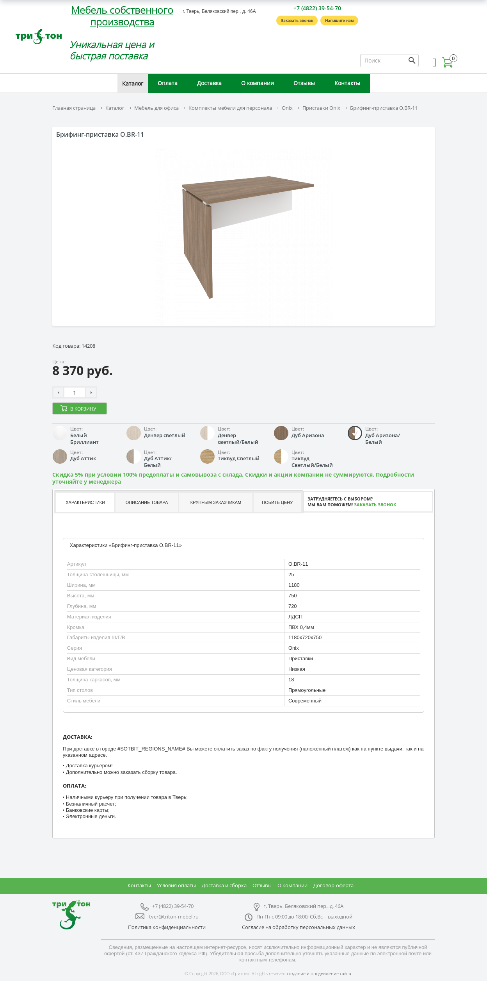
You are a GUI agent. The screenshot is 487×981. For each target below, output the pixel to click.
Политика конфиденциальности (167, 927)
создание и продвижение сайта (319, 973)
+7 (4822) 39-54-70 (317, 8)
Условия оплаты (176, 885)
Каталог (132, 83)
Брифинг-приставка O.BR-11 (384, 108)
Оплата (168, 83)
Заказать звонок (297, 20)
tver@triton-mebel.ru (174, 916)
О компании (257, 83)
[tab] (84, 502)
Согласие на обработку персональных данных (298, 927)
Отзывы (304, 83)
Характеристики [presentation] (85, 502)
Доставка (209, 83)
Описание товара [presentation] (147, 502)
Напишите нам (339, 20)
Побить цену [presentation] (277, 502)
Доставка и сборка (224, 885)
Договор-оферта (333, 885)
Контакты (347, 83)
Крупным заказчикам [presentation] (215, 502)
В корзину (83, 409)
